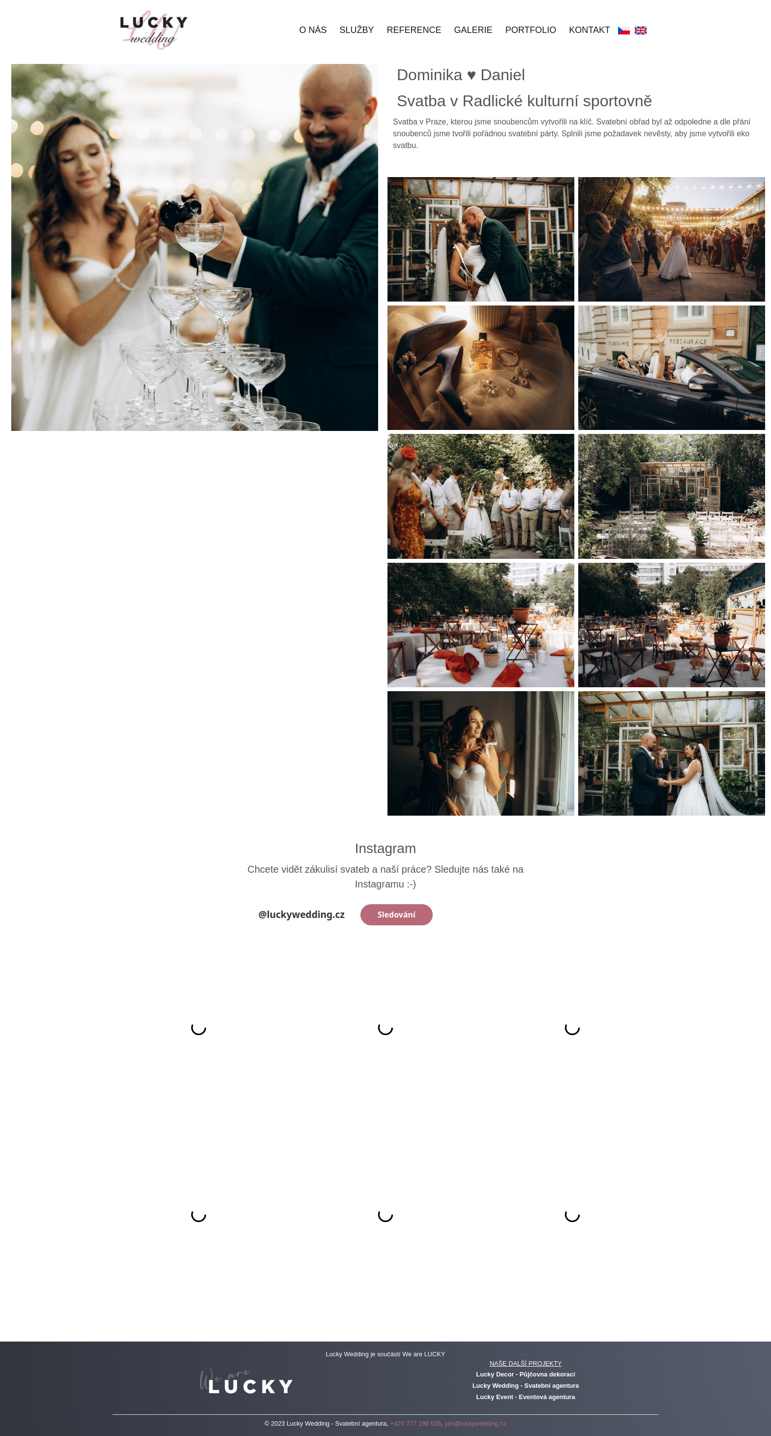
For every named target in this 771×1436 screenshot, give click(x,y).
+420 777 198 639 (415, 1423)
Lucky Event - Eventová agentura (525, 1397)
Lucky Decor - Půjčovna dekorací (525, 1374)
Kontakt (589, 30)
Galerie (473, 30)
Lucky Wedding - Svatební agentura (526, 1385)
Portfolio (531, 30)
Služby (357, 30)
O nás (313, 30)
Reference (414, 30)
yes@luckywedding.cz (475, 1423)
